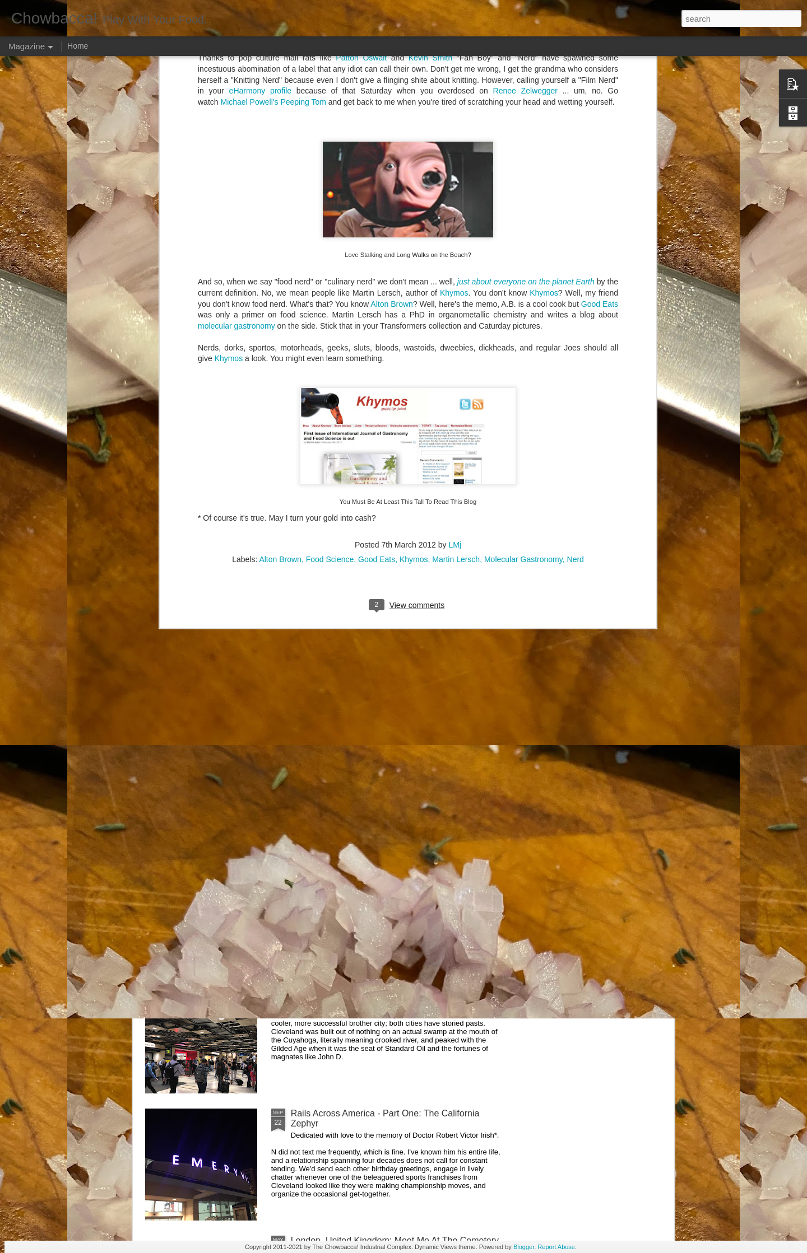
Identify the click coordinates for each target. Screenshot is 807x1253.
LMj (454, 269)
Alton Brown (280, 284)
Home (77, 45)
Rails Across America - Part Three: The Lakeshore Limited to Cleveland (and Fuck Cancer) (390, 864)
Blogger (523, 1246)
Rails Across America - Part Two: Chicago (373, 986)
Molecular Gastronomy (523, 284)
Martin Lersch (456, 284)
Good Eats (376, 284)
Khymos (229, 83)
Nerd (575, 284)
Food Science (330, 284)
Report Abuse (556, 1246)
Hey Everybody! (322, 605)
